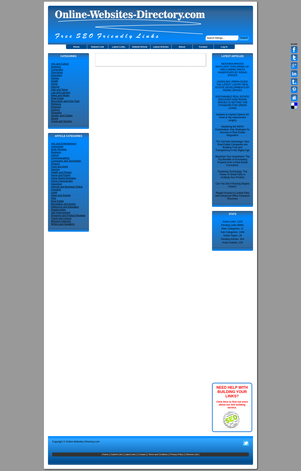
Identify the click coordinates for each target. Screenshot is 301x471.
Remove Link (192, 454)
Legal (54, 192)
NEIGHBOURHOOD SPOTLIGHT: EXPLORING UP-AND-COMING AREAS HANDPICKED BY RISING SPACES (232, 69)
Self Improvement (60, 212)
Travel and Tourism (61, 121)
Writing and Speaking (62, 224)
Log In (224, 47)
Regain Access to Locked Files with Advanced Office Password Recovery (232, 195)
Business (56, 66)
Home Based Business (63, 178)
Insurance (56, 183)
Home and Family (60, 175)
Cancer (55, 155)
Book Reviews (59, 149)
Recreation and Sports (63, 204)
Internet (55, 86)
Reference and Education (65, 206)
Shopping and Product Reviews (68, 215)
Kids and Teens (59, 89)
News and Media (60, 95)
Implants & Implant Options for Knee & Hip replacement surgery (232, 117)
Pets (53, 198)
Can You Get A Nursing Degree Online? (232, 185)
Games (55, 78)
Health (54, 81)
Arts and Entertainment (63, 143)
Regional (56, 106)
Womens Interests (61, 221)
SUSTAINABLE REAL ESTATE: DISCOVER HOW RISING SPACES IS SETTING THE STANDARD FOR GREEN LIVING (232, 102)
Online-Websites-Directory (80, 441)
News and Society (61, 195)
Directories (57, 72)
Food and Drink (59, 166)
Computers (57, 69)
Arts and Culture (60, 63)
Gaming (55, 169)
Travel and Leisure (61, 218)
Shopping (56, 112)
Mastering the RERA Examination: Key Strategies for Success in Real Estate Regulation (232, 131)
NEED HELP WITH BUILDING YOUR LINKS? (232, 391)
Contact (203, 47)
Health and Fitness (61, 172)
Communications (60, 158)
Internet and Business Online (67, 186)
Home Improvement (62, 181)
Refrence (56, 104)
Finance (55, 163)
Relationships (58, 209)
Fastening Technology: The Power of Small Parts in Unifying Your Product (232, 174)
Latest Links (118, 47)
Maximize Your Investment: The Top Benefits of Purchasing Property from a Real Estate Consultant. (232, 161)
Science (55, 109)
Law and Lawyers (60, 92)
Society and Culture (62, 115)
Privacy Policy (177, 454)
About (182, 47)
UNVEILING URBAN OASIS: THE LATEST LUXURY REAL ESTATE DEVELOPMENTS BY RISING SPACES (232, 86)
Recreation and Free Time (65, 101)
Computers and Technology (66, 160)
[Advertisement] (224, 316)
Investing (56, 189)
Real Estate (57, 98)
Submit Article (139, 47)
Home (76, 47)
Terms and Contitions (158, 454)
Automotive (57, 146)
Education (56, 75)
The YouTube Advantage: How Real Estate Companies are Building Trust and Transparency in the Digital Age (232, 146)
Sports (54, 118)
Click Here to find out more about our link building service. (232, 404)
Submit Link (97, 47)
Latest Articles (161, 47)
